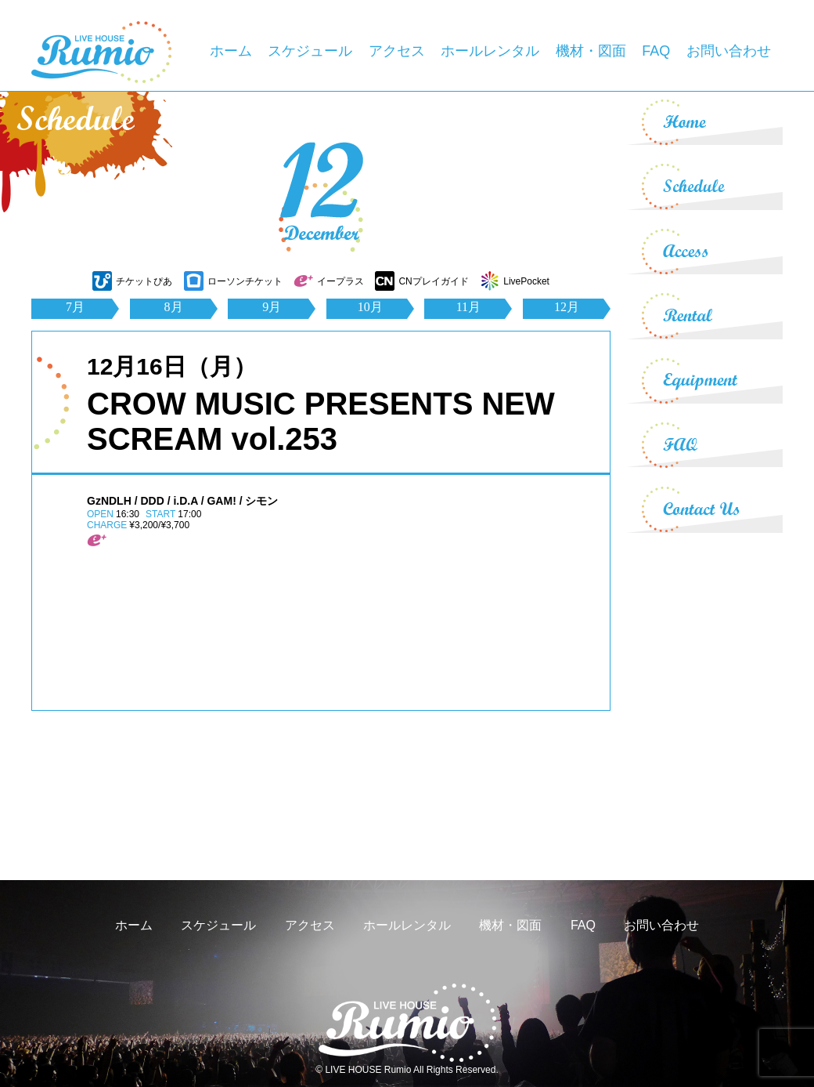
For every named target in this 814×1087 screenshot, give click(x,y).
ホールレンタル (490, 51)
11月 (468, 306)
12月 (566, 306)
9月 (271, 306)
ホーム (231, 51)
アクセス (397, 51)
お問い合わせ (728, 51)
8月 (173, 306)
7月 (75, 306)
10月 (370, 306)
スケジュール (310, 51)
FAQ (656, 51)
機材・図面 (591, 51)
